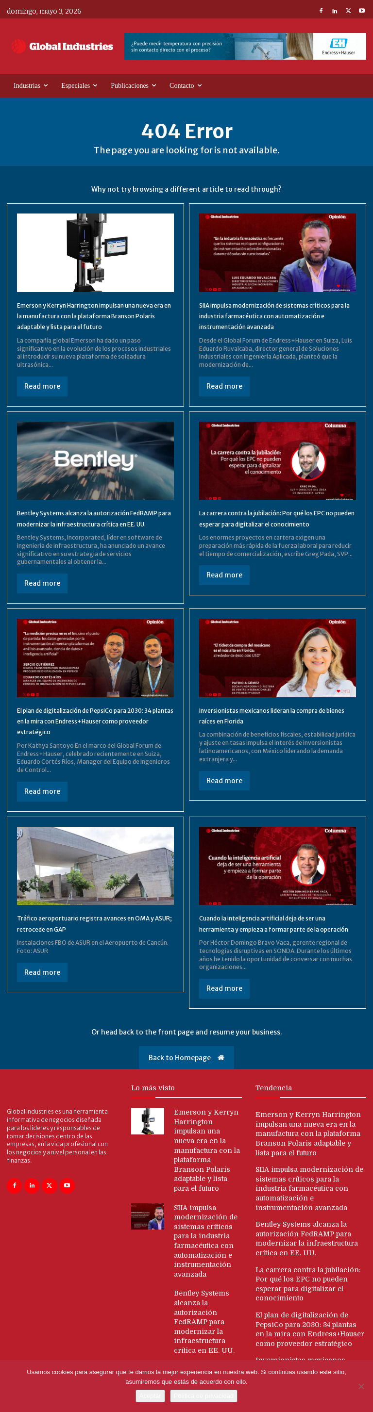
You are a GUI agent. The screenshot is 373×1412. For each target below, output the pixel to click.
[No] (361, 1386)
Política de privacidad (204, 1395)
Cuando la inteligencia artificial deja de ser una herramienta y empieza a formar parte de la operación (276, 961)
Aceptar (150, 1395)
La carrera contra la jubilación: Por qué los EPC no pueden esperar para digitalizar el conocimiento (274, 534)
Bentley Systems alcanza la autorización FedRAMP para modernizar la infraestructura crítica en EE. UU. (89, 534)
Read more (42, 397)
